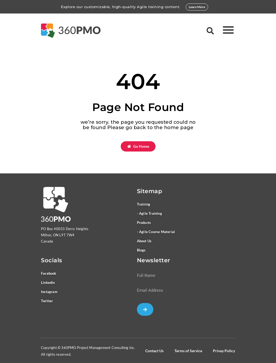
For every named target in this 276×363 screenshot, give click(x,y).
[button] (210, 31)
